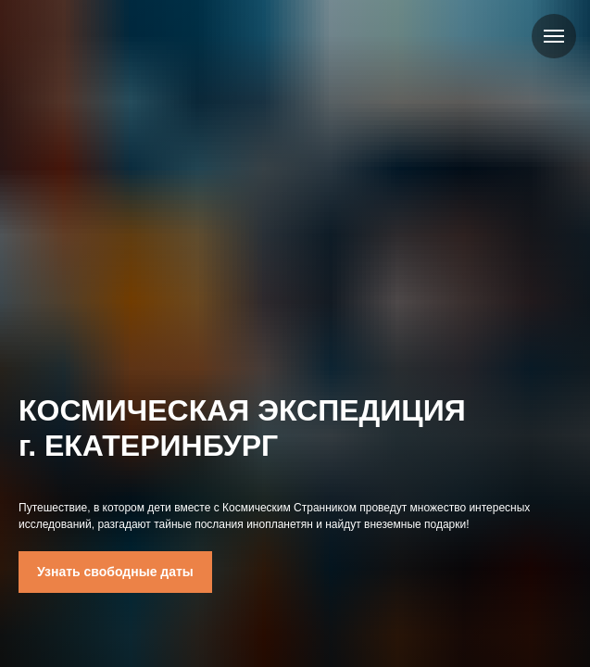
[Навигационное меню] (554, 36)
